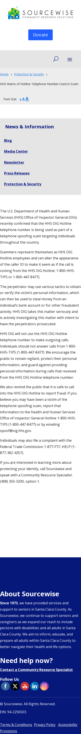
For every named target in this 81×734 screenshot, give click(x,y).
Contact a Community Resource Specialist (36, 669)
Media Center (16, 151)
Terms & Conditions (16, 724)
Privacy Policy (45, 724)
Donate (40, 35)
